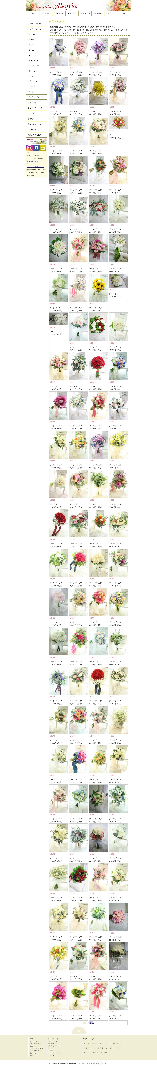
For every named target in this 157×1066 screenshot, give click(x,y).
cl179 (72, 697)
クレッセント (34, 71)
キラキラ (32, 86)
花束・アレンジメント (36, 124)
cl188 (52, 618)
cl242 (92, 68)
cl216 (52, 327)
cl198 (92, 500)
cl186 (92, 618)
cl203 (72, 461)
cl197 (112, 500)
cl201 (112, 461)
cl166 (92, 815)
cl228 (52, 225)
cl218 (92, 304)
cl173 (112, 736)
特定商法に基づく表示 (36, 1048)
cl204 (52, 461)
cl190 (92, 579)
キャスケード (34, 55)
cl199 (72, 500)
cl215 (72, 343)
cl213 (112, 343)
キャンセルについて (35, 1043)
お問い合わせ (34, 1055)
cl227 (72, 225)
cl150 (92, 972)
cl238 (92, 107)
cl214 (92, 343)
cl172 (52, 775)
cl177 (112, 697)
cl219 (72, 304)
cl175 (72, 736)
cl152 (52, 972)
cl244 (52, 68)
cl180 (52, 697)
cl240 (52, 107)
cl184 (52, 657)
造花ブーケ (32, 102)
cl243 (72, 68)
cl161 (112, 854)
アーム (31, 50)
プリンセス (33, 81)
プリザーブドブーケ (35, 97)
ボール (31, 76)
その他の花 (32, 130)
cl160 (52, 893)
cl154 (92, 933)
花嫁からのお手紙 (34, 135)
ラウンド (32, 34)
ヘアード (31, 113)
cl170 (92, 775)
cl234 (92, 146)
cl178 (92, 697)
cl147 (72, 1011)
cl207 (72, 421)
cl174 (92, 736)
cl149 (112, 972)
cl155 (72, 933)
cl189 (112, 579)
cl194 (92, 539)
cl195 (72, 539)
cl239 (72, 107)
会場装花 (31, 119)
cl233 (112, 131)
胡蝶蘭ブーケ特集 (34, 24)
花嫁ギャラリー (34, 1053)
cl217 (112, 290)
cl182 (92, 657)
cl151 (72, 972)
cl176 (52, 736)
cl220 (52, 304)
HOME (32, 1039)
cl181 (112, 657)
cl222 (92, 264)
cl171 (72, 775)
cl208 (52, 421)
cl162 (92, 854)
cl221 (112, 264)
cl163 (72, 854)
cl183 (72, 657)
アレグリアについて (35, 1050)
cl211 (72, 382)
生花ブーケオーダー (35, 29)
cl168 (52, 814)
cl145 (112, 1011)
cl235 (72, 146)
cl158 (92, 893)
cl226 (92, 225)
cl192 (52, 579)
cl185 (112, 618)
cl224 (52, 264)
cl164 (52, 854)
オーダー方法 (34, 1041)
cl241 (112, 68)
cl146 (92, 1011)
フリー (31, 45)
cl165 (112, 814)
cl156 (52, 933)
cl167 (72, 814)
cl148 (52, 1011)
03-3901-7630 (33, 161)
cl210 (92, 382)
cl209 (112, 382)
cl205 (112, 421)
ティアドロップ (34, 60)
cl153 (112, 933)
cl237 (112, 107)
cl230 (92, 186)
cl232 (52, 186)
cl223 (72, 264)
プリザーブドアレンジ (36, 108)
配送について (34, 1046)
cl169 (112, 775)
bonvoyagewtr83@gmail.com (35, 167)
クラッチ (32, 39)
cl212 (52, 382)
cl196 (52, 539)
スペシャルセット (53, 1039)
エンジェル (33, 92)
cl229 (112, 186)
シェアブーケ (34, 66)
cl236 (52, 146)
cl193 (112, 539)
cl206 (92, 421)
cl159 (72, 894)
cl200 (52, 500)
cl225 (112, 225)
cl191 (72, 579)
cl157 (112, 893)
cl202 (92, 461)
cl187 (72, 618)
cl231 (72, 186)
